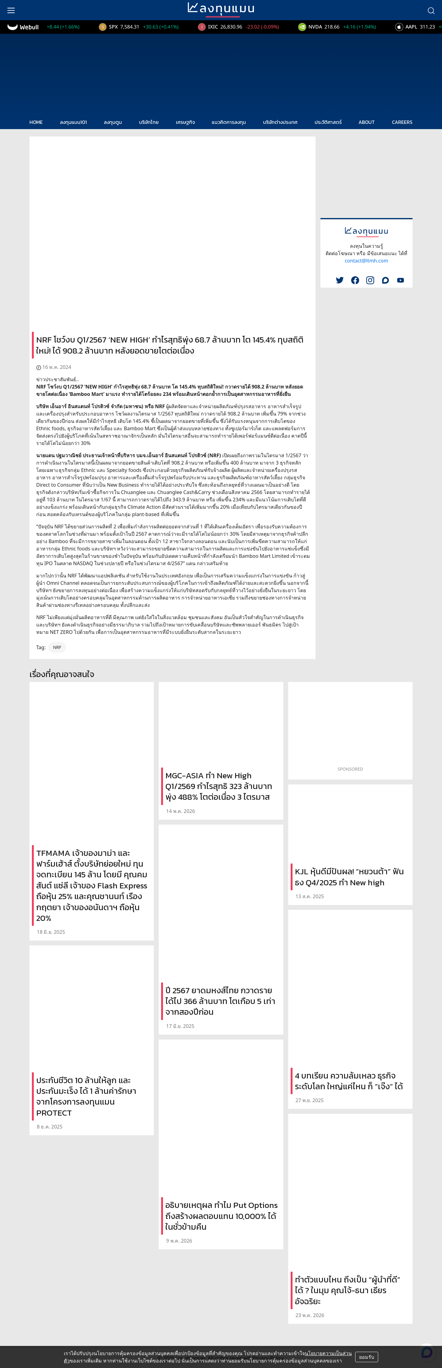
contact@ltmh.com (366, 260)
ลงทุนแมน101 (73, 122)
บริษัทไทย (149, 122)
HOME (36, 122)
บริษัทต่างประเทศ (280, 122)
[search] (431, 10)
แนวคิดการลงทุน (229, 122)
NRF (57, 647)
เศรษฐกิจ (185, 122)
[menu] (11, 10)
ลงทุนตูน (113, 122)
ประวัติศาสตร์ (328, 122)
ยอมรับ (366, 1357)
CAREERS (402, 122)
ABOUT (367, 122)
